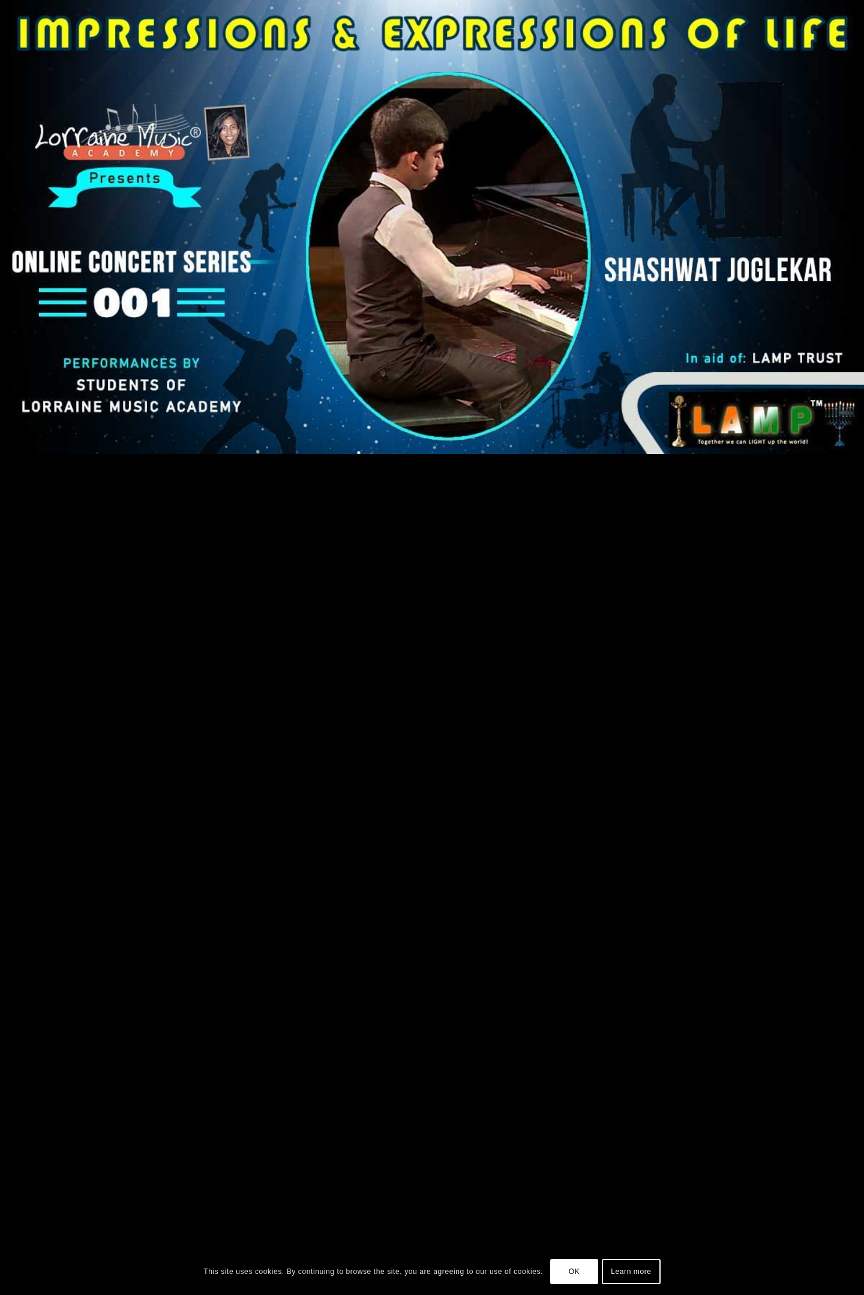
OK (574, 1271)
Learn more (631, 1271)
